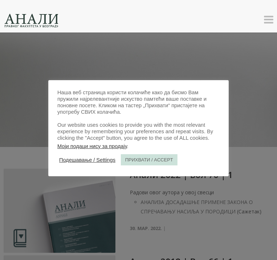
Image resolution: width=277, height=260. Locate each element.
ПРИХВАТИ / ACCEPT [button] (149, 159)
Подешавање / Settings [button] (87, 160)
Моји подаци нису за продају (92, 146)
